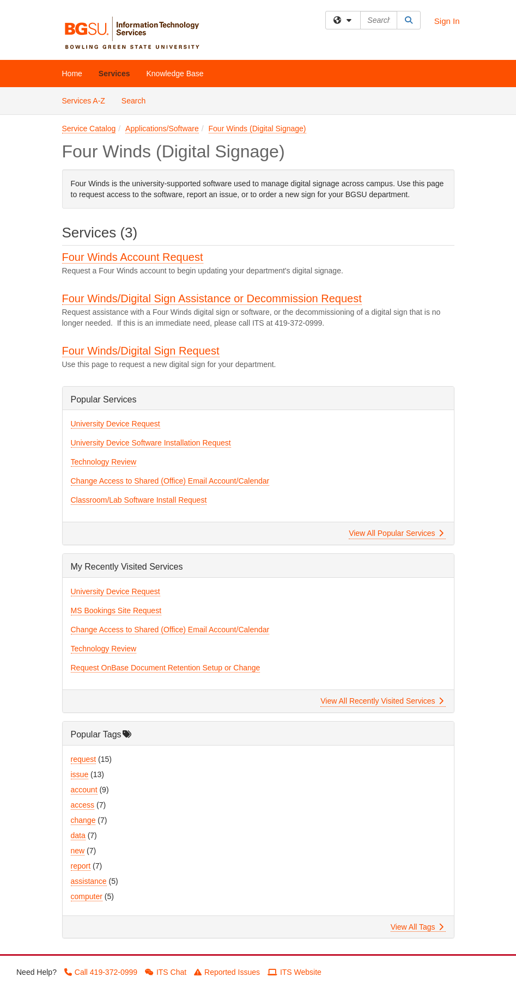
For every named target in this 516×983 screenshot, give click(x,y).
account (84, 789)
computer (86, 896)
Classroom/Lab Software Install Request (139, 500)
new (78, 850)
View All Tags (417, 927)
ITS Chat (165, 972)
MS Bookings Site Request (116, 610)
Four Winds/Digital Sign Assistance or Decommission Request (212, 298)
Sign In (447, 21)
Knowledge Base (174, 73)
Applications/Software (162, 128)
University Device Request (115, 423)
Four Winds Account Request (132, 257)
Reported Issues (227, 972)
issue (80, 774)
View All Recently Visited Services (381, 701)
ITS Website (294, 972)
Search (138, 100)
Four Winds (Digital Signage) (257, 128)
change (83, 820)
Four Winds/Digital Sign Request (141, 351)
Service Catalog (89, 128)
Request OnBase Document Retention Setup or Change (165, 667)
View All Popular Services (396, 533)
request (83, 759)
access (83, 805)
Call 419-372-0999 (100, 972)
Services (114, 73)
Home (72, 73)
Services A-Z (83, 100)
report (81, 866)
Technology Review (104, 461)
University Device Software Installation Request (151, 442)
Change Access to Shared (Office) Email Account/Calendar (170, 481)
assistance (89, 881)
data (78, 835)
